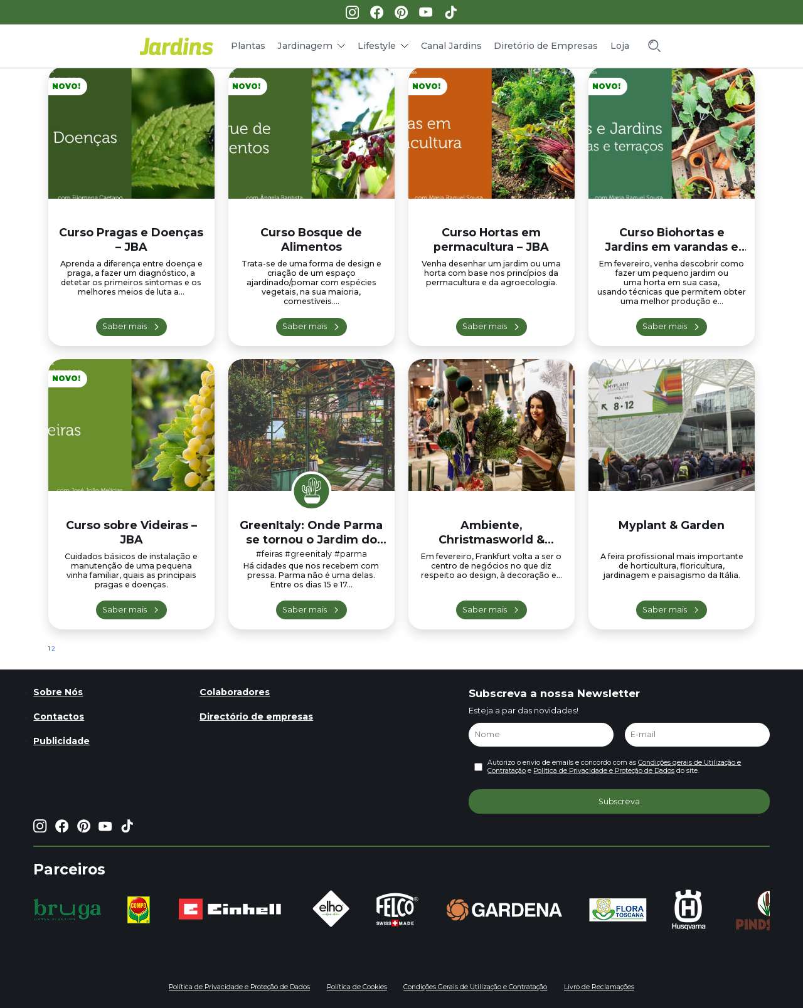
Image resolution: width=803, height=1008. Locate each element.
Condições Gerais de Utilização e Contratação (475, 987)
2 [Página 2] (53, 648)
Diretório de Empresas (546, 45)
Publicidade (61, 741)
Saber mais (124, 326)
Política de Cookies (357, 987)
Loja (619, 45)
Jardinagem (304, 45)
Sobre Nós (58, 692)
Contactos (58, 716)
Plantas (248, 45)
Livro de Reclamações (599, 987)
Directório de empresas (256, 716)
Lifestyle (377, 45)
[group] (67, 909)
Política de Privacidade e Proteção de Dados (603, 771)
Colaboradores (234, 692)
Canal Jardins (451, 45)
